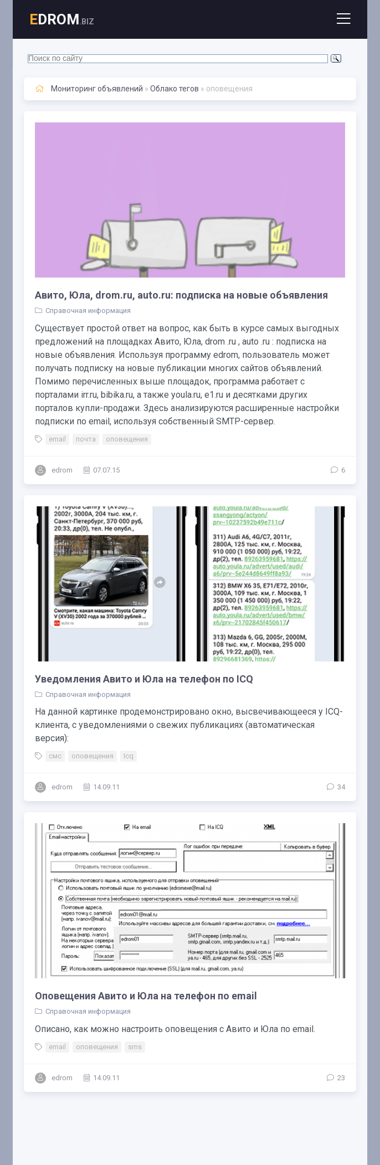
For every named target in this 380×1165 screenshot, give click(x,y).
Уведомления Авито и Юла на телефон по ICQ (144, 679)
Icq (128, 756)
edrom (62, 470)
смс (55, 756)
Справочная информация (88, 310)
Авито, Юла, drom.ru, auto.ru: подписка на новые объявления (181, 295)
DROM (61, 19)
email (57, 439)
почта (86, 439)
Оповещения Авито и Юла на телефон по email (146, 996)
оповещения (127, 439)
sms (135, 1047)
